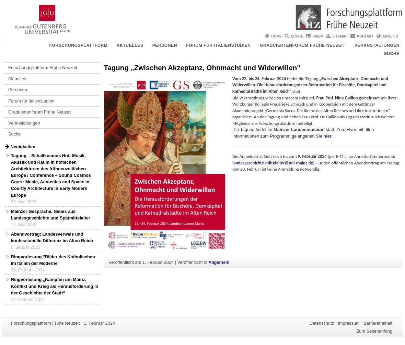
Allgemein (218, 262)
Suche (297, 36)
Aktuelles (130, 45)
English (390, 36)
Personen (164, 45)
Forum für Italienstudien (218, 45)
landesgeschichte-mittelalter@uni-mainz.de (272, 162)
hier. (327, 136)
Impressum (348, 323)
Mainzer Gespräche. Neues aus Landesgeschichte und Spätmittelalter (50, 214)
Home (276, 36)
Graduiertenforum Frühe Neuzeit (302, 45)
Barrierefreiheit (377, 323)
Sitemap (339, 36)
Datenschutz (322, 323)
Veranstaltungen (377, 45)
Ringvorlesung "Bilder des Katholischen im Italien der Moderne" (53, 260)
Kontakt (365, 36)
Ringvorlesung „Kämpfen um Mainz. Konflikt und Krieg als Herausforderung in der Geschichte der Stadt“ (55, 286)
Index (317, 36)
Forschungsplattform (78, 45)
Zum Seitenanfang (374, 331)
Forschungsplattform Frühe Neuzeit (42, 67)
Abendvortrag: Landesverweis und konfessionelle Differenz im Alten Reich (52, 237)
